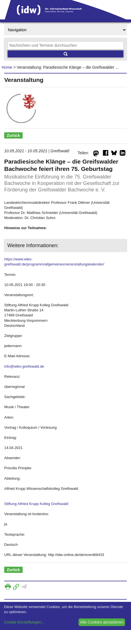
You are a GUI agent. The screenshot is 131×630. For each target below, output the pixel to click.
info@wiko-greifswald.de (24, 366)
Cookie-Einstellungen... (24, 622)
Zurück (13, 135)
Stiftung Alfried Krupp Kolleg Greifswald (36, 504)
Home (7, 67)
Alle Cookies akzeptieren (101, 622)
